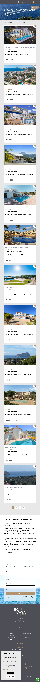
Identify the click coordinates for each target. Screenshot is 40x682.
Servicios (11, 635)
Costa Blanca (11, 637)
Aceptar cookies (10, 672)
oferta (27, 631)
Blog (27, 635)
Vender (11, 633)
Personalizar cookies (10, 676)
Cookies (29, 676)
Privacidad (23, 676)
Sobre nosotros (27, 633)
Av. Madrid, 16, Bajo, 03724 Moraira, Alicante (20, 649)
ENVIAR (20, 593)
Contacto (27, 637)
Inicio (11, 631)
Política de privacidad (21, 587)
